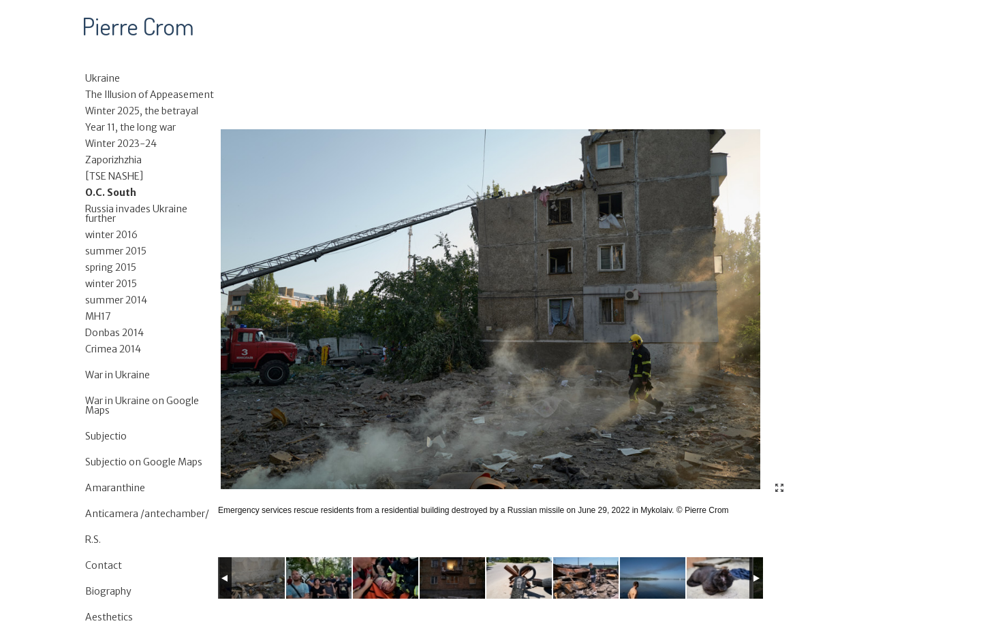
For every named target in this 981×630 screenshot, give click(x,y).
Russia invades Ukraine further (136, 214)
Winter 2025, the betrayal (141, 111)
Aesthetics (109, 617)
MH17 (98, 316)
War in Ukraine (117, 375)
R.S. (93, 539)
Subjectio (106, 436)
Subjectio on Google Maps (143, 462)
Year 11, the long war (130, 127)
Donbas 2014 (114, 333)
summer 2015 (115, 251)
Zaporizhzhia (113, 160)
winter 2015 (111, 284)
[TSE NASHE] (114, 176)
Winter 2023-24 (121, 143)
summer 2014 (116, 300)
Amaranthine (115, 488)
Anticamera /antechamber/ (147, 514)
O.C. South (110, 192)
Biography (108, 591)
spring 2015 (110, 267)
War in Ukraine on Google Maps (142, 405)
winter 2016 (111, 235)
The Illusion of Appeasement (149, 94)
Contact (103, 565)
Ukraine (102, 78)
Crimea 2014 (113, 349)
